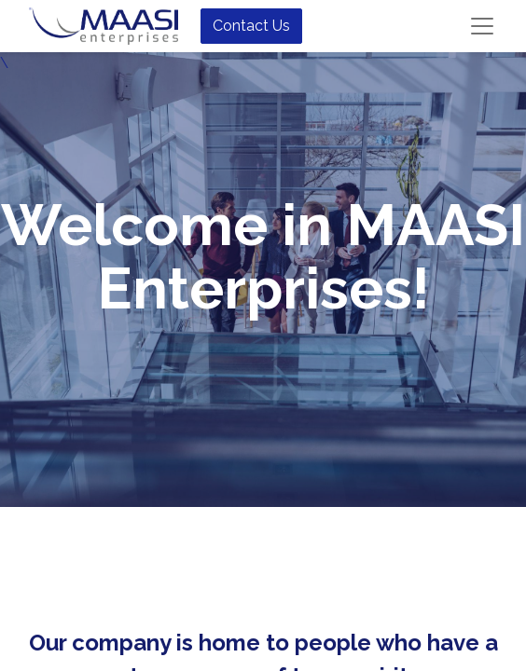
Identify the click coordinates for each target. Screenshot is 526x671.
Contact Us (251, 25)
